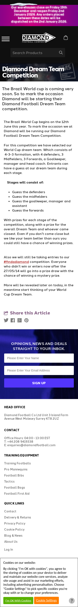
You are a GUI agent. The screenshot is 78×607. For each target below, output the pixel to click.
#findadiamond (16, 262)
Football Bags (14, 487)
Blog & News (13, 535)
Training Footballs (17, 463)
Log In (8, 549)
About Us (10, 541)
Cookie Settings (46, 600)
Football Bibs (14, 475)
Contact (10, 511)
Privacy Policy (14, 523)
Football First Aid (17, 493)
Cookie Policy (14, 529)
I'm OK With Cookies (18, 600)
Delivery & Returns (17, 517)
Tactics (9, 481)
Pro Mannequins (15, 469)
